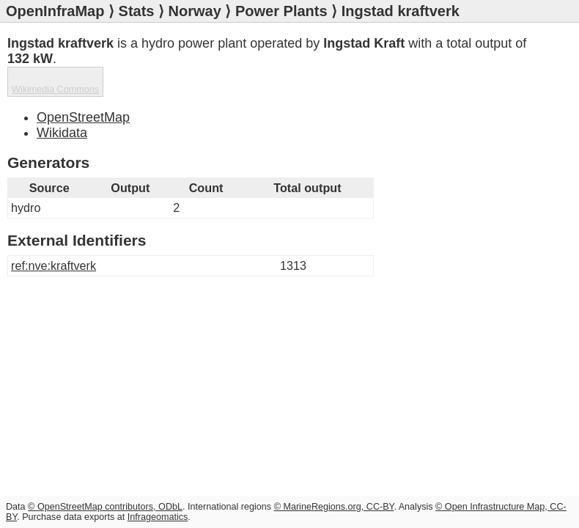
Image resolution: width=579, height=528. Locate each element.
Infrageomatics (158, 517)
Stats (137, 11)
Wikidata (62, 132)
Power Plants (281, 11)
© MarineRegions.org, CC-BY (334, 507)
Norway (195, 11)
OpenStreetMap (83, 117)
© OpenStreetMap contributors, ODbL (105, 507)
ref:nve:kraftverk (53, 265)
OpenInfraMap (55, 11)
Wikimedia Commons (55, 89)
